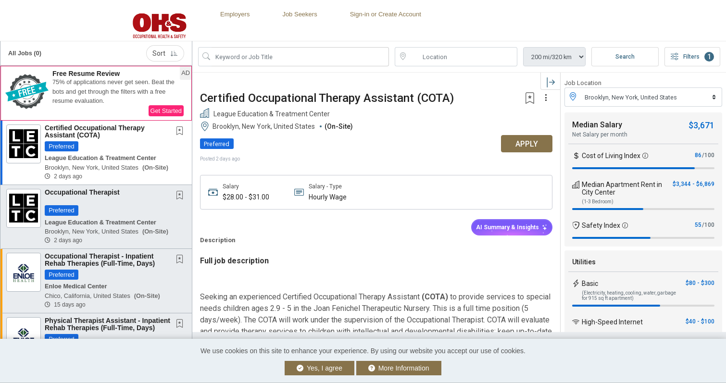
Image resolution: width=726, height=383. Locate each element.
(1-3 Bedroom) (597, 201)
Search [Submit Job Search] (625, 56)
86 (698, 155)
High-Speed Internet (612, 322)
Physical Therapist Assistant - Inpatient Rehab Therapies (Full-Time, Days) (107, 324)
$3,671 (701, 125)
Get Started (166, 110)
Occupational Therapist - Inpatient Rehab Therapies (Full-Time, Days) (100, 259)
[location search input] (462, 56)
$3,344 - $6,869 (693, 184)
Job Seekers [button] (299, 14)
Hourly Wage (328, 197)
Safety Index (601, 225)
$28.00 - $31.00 (246, 197)
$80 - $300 (700, 283)
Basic (590, 283)
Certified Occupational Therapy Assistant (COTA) (95, 131)
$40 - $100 (700, 321)
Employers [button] (235, 14)
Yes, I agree (319, 368)
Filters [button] (692, 56)
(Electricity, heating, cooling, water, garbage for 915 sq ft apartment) (629, 295)
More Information (398, 368)
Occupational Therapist (82, 192)
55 (698, 225)
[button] (96, 93)
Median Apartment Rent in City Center (622, 188)
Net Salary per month (599, 134)
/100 (708, 155)
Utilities (584, 262)
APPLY (526, 143)
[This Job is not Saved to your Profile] (181, 131)
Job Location (582, 82)
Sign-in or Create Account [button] (385, 14)
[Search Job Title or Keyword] (300, 56)
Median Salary (597, 124)
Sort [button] (165, 53)
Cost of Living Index (611, 156)
